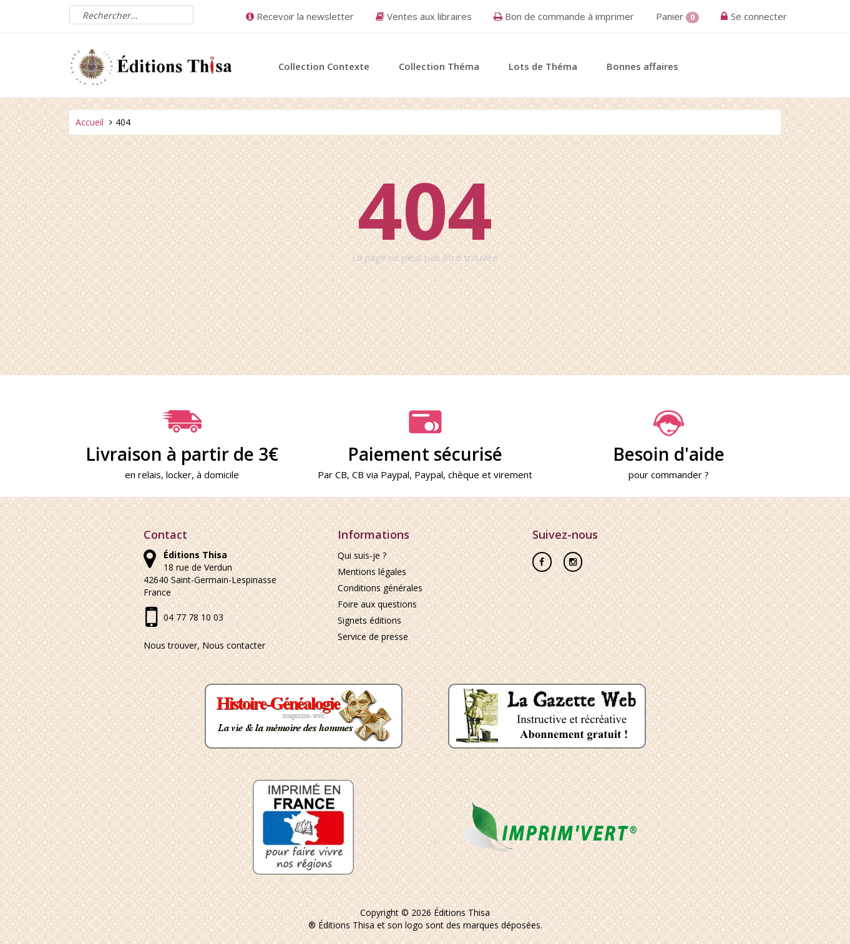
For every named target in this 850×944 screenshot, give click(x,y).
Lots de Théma (543, 66)
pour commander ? (668, 474)
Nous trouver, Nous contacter (204, 645)
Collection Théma (439, 66)
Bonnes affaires (642, 66)
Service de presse (373, 636)
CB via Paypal (380, 474)
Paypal (428, 474)
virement (513, 474)
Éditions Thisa (462, 912)
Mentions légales (372, 572)
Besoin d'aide (668, 438)
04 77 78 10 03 (193, 617)
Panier (677, 16)
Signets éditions (369, 620)
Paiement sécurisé (425, 438)
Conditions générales (380, 588)
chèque (463, 474)
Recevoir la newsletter (300, 16)
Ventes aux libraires (424, 16)
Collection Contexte (323, 66)
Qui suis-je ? (362, 555)
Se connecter (759, 16)
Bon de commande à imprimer (564, 16)
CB (341, 474)
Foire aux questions (377, 604)
